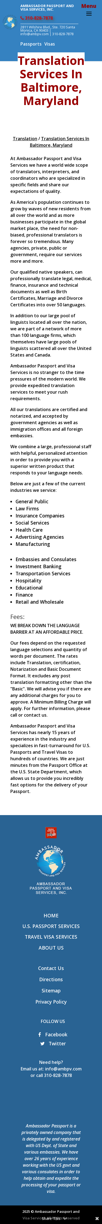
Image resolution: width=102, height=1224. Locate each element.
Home (51, 915)
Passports (31, 44)
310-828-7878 (36, 18)
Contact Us (51, 968)
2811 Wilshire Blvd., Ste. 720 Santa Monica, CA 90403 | (47, 29)
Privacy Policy (51, 1001)
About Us (51, 947)
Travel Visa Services (51, 936)
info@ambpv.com (34, 33)
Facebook (52, 1034)
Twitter (53, 1043)
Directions (51, 979)
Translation (25, 139)
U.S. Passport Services (51, 926)
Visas (49, 44)
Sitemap (51, 990)
